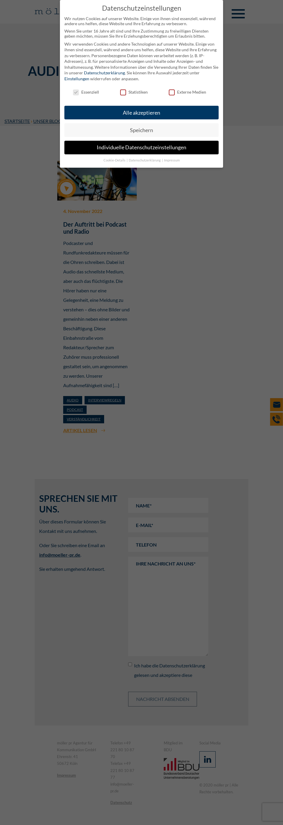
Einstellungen (76, 78)
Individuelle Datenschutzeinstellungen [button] (141, 147)
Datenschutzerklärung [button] (145, 160)
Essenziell (86, 91)
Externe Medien (187, 91)
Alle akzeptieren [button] (141, 113)
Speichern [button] (141, 130)
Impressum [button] (172, 160)
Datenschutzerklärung (104, 72)
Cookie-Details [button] (115, 160)
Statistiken (134, 91)
